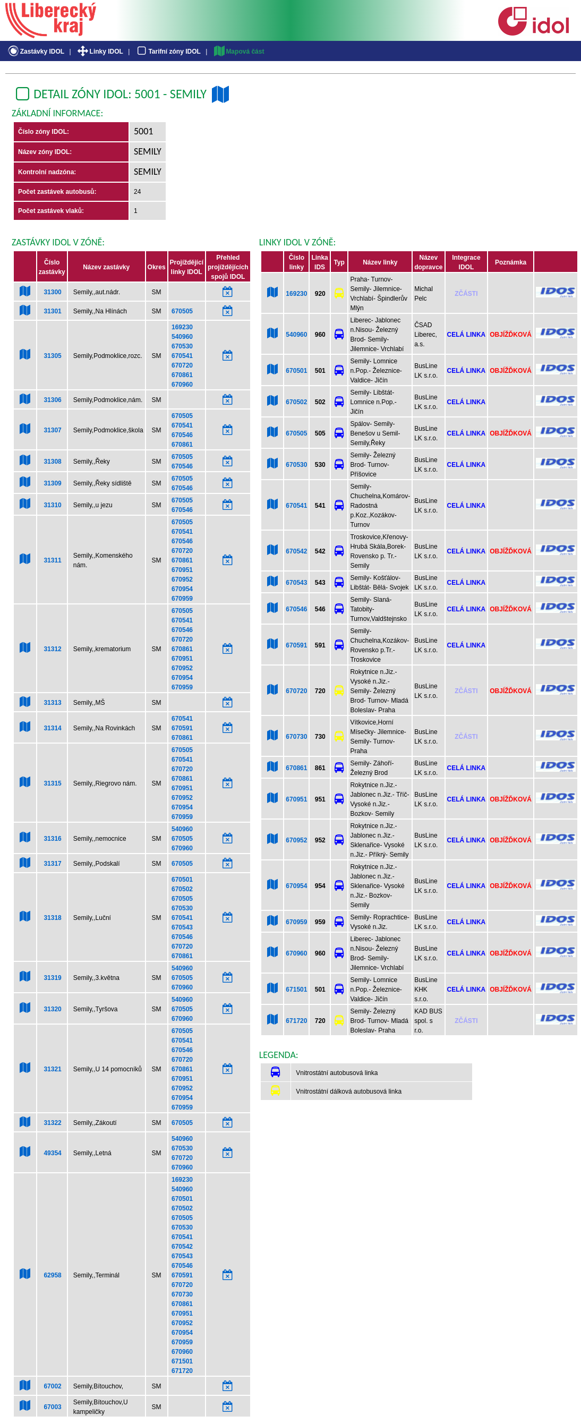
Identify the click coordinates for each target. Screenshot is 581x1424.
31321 (52, 1069)
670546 (182, 435)
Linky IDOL (99, 51)
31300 (52, 292)
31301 (52, 311)
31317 (52, 863)
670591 (182, 728)
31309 (52, 483)
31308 (52, 461)
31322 (52, 1123)
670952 (182, 579)
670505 (182, 311)
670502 (182, 889)
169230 (182, 327)
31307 (52, 430)
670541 (182, 356)
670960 (182, 384)
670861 (182, 375)
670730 (182, 1294)
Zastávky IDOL (35, 51)
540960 (182, 336)
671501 (182, 1361)
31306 (52, 400)
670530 (182, 346)
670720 (182, 365)
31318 (52, 918)
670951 (182, 570)
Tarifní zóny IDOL (168, 51)
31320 (52, 1009)
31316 (52, 838)
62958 (52, 1275)
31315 (52, 783)
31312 (52, 649)
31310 (52, 505)
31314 (52, 728)
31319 (52, 978)
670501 (182, 879)
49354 (52, 1153)
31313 (52, 702)
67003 (52, 1407)
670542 (182, 1246)
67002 (52, 1386)
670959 (182, 598)
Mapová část (238, 51)
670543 (182, 927)
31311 (52, 560)
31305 (52, 356)
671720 (182, 1371)
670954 (182, 589)
